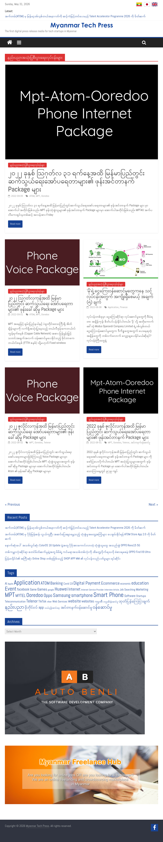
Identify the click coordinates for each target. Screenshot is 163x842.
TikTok (42, 601)
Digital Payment (86, 583)
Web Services (59, 601)
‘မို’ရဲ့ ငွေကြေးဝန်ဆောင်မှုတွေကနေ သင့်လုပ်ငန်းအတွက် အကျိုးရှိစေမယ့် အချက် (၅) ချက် (120, 296)
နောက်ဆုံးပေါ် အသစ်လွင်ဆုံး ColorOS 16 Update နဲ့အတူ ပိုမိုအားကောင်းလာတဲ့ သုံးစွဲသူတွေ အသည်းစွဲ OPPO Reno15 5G (72, 545)
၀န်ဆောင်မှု (102, 607)
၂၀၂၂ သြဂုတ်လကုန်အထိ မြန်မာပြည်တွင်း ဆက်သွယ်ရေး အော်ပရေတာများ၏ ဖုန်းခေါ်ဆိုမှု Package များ (40, 303)
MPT (38, 196)
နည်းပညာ (14, 606)
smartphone (82, 595)
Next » (153, 504)
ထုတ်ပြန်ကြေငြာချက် (134, 601)
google (51, 589)
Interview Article (111, 589)
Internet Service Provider (92, 589)
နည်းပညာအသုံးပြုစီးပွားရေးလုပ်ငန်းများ (27, 165)
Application (113, 307)
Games (42, 589)
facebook (23, 589)
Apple (10, 583)
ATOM (32, 196)
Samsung (61, 595)
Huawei (61, 589)
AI (6, 583)
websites (88, 601)
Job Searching (127, 589)
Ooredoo (45, 196)
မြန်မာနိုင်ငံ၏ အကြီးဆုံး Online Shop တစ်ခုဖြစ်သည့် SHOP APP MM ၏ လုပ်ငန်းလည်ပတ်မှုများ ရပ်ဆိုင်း (62, 558)
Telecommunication (15, 601)
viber (49, 601)
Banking (56, 583)
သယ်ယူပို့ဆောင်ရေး (52, 608)
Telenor (47, 442)
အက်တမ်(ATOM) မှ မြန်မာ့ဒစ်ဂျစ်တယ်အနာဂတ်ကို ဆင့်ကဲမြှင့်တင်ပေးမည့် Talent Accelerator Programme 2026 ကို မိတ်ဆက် (75, 16)
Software (129, 596)
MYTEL (20, 595)
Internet (74, 589)
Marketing (142, 589)
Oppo (48, 595)
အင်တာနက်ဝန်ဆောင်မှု (140, 442)
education (140, 583)
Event (10, 588)
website (74, 601)
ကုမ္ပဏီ (99, 601)
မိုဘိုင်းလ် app (34, 607)
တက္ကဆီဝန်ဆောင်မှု (110, 601)
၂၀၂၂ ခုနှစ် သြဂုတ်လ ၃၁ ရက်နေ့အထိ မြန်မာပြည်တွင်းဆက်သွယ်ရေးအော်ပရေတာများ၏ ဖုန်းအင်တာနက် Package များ (76, 181)
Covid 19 (68, 583)
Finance (124, 307)
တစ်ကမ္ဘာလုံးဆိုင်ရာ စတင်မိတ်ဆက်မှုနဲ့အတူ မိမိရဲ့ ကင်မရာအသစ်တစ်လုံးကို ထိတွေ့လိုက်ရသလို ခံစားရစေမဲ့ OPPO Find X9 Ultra (77, 552)
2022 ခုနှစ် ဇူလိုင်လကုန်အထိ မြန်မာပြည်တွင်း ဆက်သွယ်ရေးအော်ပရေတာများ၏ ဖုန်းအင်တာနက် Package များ (118, 431)
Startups (141, 596)
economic (125, 583)
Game (33, 589)
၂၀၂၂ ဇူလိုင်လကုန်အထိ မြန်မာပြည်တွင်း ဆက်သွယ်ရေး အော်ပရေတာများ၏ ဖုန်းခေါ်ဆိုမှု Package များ (41, 431)
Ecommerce (110, 583)
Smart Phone (108, 595)
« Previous (12, 504)
